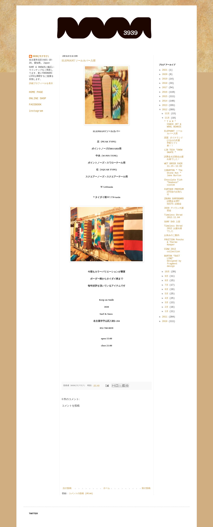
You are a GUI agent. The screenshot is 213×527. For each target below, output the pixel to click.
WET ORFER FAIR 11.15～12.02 (173, 164)
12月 (168, 113)
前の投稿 (146, 488)
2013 (165, 105)
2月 (167, 307)
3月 (167, 302)
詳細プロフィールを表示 (41, 83)
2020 (165, 74)
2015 (165, 96)
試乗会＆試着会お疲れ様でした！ (174, 158)
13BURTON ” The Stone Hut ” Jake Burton (173, 173)
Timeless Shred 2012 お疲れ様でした (173, 229)
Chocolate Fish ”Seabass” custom (173, 182)
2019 (165, 79)
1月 (167, 311)
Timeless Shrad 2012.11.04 (173, 216)
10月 (168, 271)
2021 (165, 70)
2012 (165, 109)
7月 (167, 285)
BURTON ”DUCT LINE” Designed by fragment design (172, 261)
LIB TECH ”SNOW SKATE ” (173, 151)
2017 (165, 87)
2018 (165, 83)
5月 (167, 293)
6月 (167, 289)
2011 (165, 317)
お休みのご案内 (171, 235)
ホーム (106, 488)
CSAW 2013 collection (172, 250)
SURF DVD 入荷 (172, 222)
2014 (165, 101)
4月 (167, 298)
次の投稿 (67, 488)
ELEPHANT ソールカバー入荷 (79, 60)
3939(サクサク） (41, 56)
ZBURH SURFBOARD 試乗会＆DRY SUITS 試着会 (174, 201)
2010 (165, 321)
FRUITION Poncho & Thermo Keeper (174, 242)
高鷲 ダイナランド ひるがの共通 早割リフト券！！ (173, 142)
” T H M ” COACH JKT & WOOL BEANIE (172, 124)
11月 (168, 118)
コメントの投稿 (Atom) (81, 493)
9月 (167, 276)
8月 (167, 280)
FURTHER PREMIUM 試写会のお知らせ (174, 192)
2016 (165, 92)
